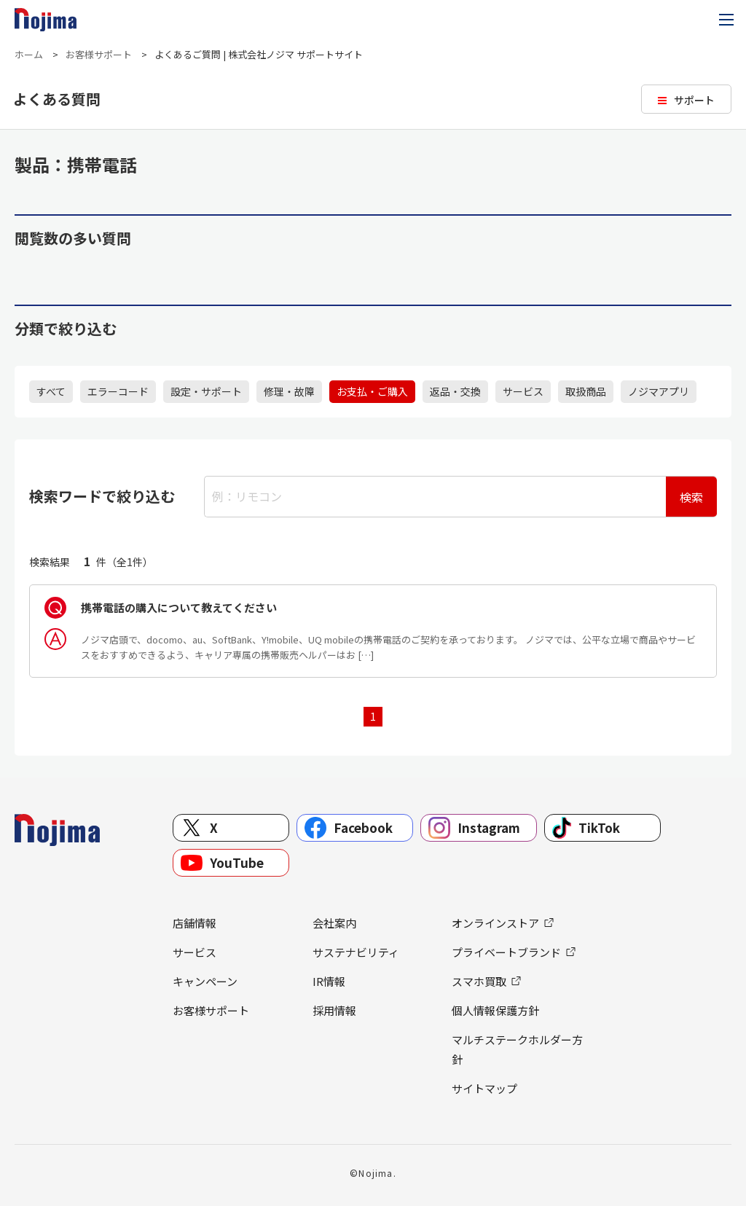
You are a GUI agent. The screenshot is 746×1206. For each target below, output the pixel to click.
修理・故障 (289, 391)
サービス (523, 391)
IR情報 (329, 981)
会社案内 (334, 923)
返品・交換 (455, 391)
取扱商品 (585, 391)
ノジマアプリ (658, 391)
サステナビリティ (356, 952)
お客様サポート (99, 54)
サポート (694, 100)
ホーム (29, 54)
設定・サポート (206, 391)
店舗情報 (194, 923)
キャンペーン (205, 981)
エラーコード (118, 391)
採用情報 (334, 1010)
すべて (51, 391)
